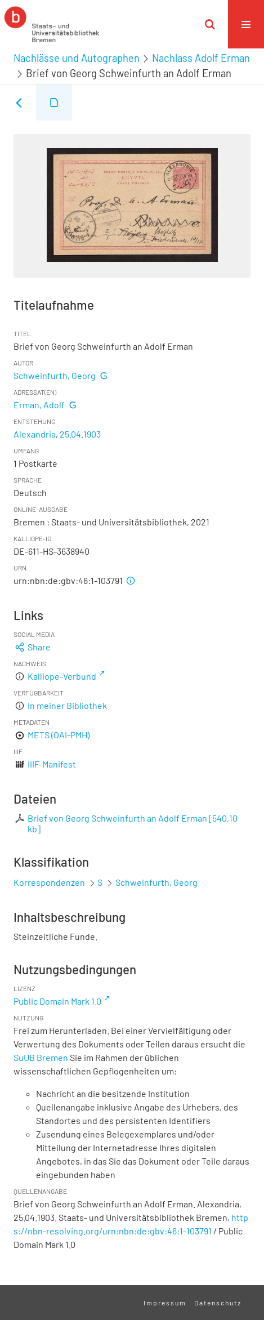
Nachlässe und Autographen (77, 58)
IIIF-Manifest (52, 764)
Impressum (165, 1302)
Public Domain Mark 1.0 (57, 1001)
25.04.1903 (80, 434)
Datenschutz (217, 1302)
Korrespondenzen (49, 882)
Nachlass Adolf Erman (201, 58)
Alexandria (35, 434)
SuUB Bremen (41, 1057)
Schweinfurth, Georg (55, 375)
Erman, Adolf (39, 404)
